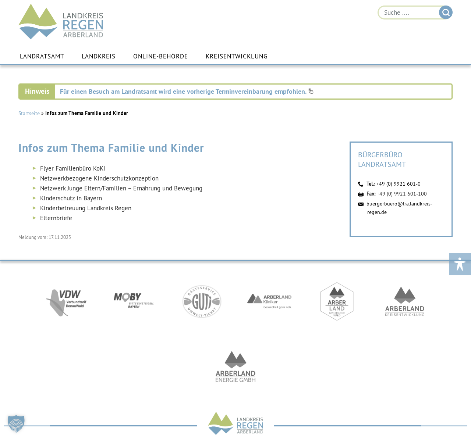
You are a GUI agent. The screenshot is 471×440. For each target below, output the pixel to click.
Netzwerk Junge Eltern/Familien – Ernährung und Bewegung (121, 188)
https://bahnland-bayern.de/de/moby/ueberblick (134, 301)
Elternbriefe (57, 218)
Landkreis (99, 56)
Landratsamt (42, 56)
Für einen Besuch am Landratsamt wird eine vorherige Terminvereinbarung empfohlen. (187, 91)
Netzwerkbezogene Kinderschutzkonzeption (99, 178)
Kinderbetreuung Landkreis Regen (85, 208)
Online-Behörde (160, 56)
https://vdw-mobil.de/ (66, 301)
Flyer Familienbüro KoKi (72, 168)
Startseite (29, 113)
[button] (16, 424)
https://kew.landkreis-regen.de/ (405, 301)
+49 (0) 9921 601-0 (398, 183)
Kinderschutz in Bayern (71, 198)
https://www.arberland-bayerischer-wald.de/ (337, 301)
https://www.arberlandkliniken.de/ (269, 301)
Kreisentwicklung (237, 56)
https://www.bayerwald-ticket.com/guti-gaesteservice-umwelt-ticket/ (202, 301)
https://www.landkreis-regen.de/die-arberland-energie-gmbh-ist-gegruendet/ (235, 368)
